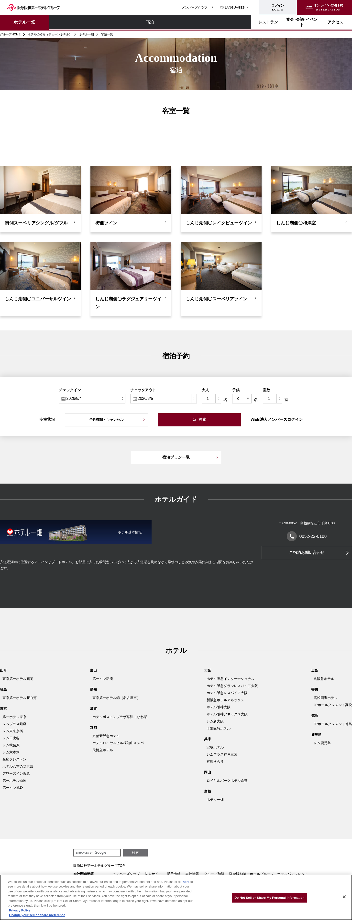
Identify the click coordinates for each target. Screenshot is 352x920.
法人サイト (153, 874)
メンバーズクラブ (194, 7)
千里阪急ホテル (219, 728)
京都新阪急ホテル (106, 736)
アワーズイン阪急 (16, 773)
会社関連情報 (83, 874)
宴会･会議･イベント (156, 22)
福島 (3, 689)
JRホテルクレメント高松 (333, 705)
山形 (3, 670)
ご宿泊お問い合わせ (306, 552)
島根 (207, 791)
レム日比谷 (11, 738)
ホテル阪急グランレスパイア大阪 (232, 686)
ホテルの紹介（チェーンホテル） (50, 34)
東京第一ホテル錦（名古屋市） (116, 698)
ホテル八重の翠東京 (17, 766)
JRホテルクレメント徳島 (333, 724)
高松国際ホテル (326, 698)
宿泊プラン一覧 (176, 457)
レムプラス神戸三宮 (222, 754)
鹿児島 (316, 735)
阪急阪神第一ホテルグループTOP (99, 865)
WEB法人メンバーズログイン (277, 419)
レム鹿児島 (322, 743)
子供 (236, 390)
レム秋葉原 (11, 745)
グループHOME (10, 34)
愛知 (93, 689)
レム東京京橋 (12, 731)
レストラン (113, 22)
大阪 (207, 670)
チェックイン (70, 390)
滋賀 (93, 708)
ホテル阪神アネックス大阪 (227, 714)
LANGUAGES (232, 7)
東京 (3, 708)
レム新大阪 (215, 721)
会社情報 (192, 874)
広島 (314, 670)
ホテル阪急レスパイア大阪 (227, 693)
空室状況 (47, 419)
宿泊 (70, 22)
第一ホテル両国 (14, 781)
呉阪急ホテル (324, 679)
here (186, 882)
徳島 (314, 716)
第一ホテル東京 (14, 717)
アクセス (199, 22)
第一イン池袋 (12, 788)
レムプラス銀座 (14, 724)
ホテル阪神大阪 (219, 707)
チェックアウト (143, 390)
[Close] (344, 896)
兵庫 (207, 739)
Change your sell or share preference (37, 915)
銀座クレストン (14, 759)
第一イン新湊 (102, 679)
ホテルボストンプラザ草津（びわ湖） (121, 717)
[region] (176, 897)
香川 (314, 689)
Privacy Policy (20, 910)
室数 (266, 390)
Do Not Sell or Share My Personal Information (269, 897)
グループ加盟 (214, 874)
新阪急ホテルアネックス (225, 700)
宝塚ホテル (215, 747)
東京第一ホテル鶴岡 (17, 679)
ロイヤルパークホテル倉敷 (227, 781)
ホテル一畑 (24, 22)
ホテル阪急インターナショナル (230, 679)
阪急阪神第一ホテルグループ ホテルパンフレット (268, 874)
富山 (93, 670)
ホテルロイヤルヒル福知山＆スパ (118, 743)
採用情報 (173, 874)
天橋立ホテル (102, 750)
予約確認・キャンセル (106, 420)
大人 (205, 390)
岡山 (207, 772)
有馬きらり (215, 761)
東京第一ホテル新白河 (19, 698)
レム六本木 (11, 752)
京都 (93, 728)
